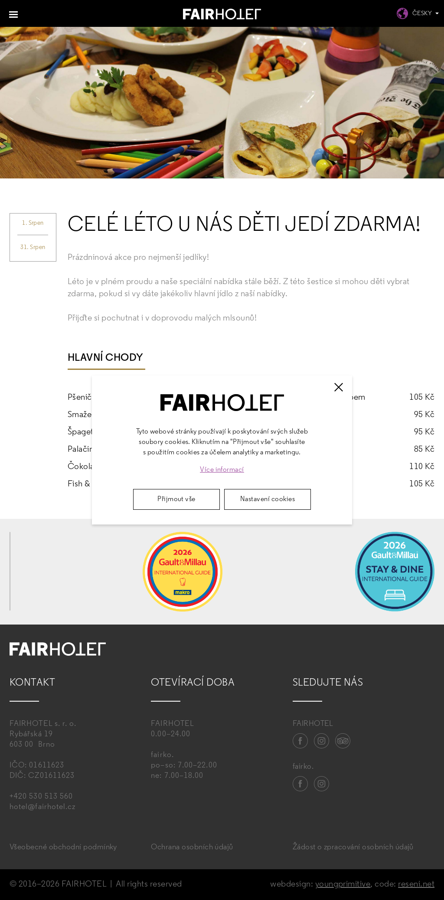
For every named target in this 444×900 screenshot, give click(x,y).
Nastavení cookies (267, 499)
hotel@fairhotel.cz (42, 807)
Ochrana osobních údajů (192, 847)
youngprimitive (343, 884)
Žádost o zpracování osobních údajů (353, 847)
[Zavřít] (338, 387)
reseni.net (416, 884)
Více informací (222, 469)
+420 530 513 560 (41, 797)
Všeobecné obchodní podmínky (63, 847)
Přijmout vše (176, 499)
